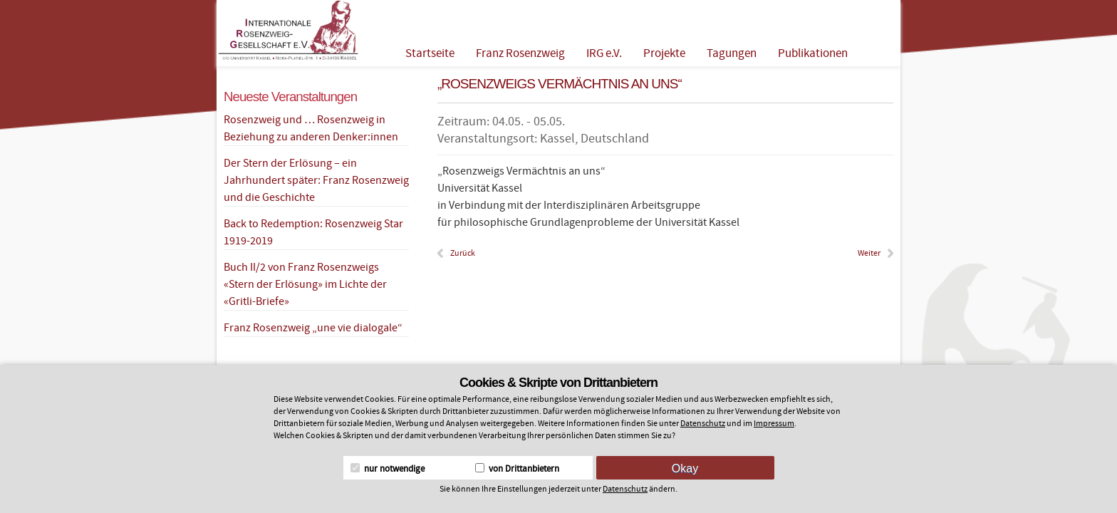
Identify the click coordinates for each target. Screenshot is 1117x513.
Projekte (664, 53)
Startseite (429, 53)
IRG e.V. (604, 53)
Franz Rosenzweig (520, 53)
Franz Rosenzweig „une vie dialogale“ (313, 328)
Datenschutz (702, 423)
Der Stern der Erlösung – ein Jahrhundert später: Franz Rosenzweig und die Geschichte (316, 180)
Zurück (462, 253)
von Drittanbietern (517, 469)
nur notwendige (387, 469)
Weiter (869, 253)
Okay (685, 468)
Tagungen (732, 53)
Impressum (774, 423)
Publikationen (813, 53)
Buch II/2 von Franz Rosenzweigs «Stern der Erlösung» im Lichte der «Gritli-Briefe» (305, 284)
